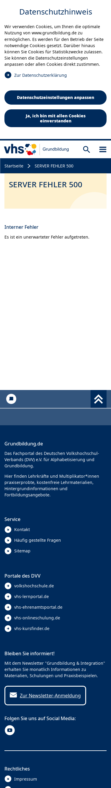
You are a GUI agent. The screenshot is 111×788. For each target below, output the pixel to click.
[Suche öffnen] (86, 149)
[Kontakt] (11, 398)
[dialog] (55, 70)
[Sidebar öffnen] (103, 149)
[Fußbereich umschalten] (99, 399)
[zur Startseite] (36, 149)
